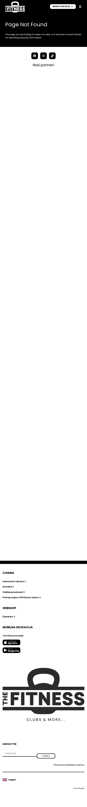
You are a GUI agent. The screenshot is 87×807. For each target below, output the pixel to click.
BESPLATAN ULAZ (61, 6)
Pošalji (46, 756)
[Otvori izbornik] (80, 6)
